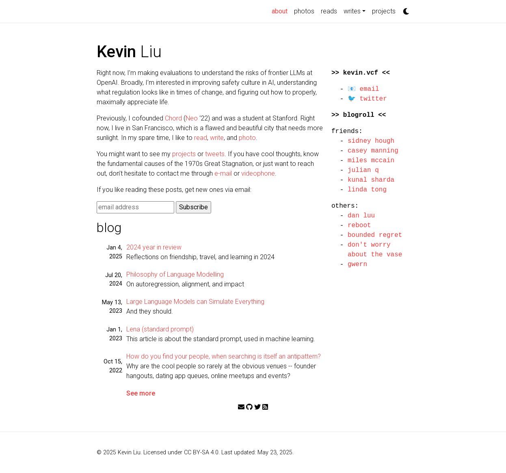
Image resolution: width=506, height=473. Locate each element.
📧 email (363, 89)
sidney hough (371, 141)
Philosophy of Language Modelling (175, 274)
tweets (215, 154)
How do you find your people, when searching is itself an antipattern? (223, 356)
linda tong (367, 190)
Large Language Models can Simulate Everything (195, 301)
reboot (359, 225)
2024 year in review (154, 247)
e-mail (223, 173)
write (217, 138)
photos (304, 11)
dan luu (361, 215)
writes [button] (352, 11)
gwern (357, 264)
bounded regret (375, 235)
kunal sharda (371, 180)
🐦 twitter (367, 99)
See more (140, 393)
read (200, 138)
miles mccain (371, 160)
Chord (173, 118)
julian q (363, 170)
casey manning (373, 151)
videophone (258, 173)
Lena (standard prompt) (160, 329)
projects (384, 11)
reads (329, 11)
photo (247, 138)
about (281, 10)
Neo (192, 118)
